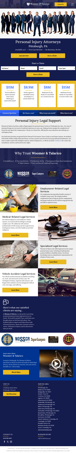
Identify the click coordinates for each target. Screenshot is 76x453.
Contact (57, 141)
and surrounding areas (45, 430)
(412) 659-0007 (7, 438)
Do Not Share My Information (23, 448)
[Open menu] (72, 4)
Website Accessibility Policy (61, 448)
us (61, 141)
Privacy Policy (11, 448)
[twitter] (7, 442)
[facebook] (4, 442)
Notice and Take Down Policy (47, 448)
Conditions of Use (35, 448)
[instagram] (11, 442)
